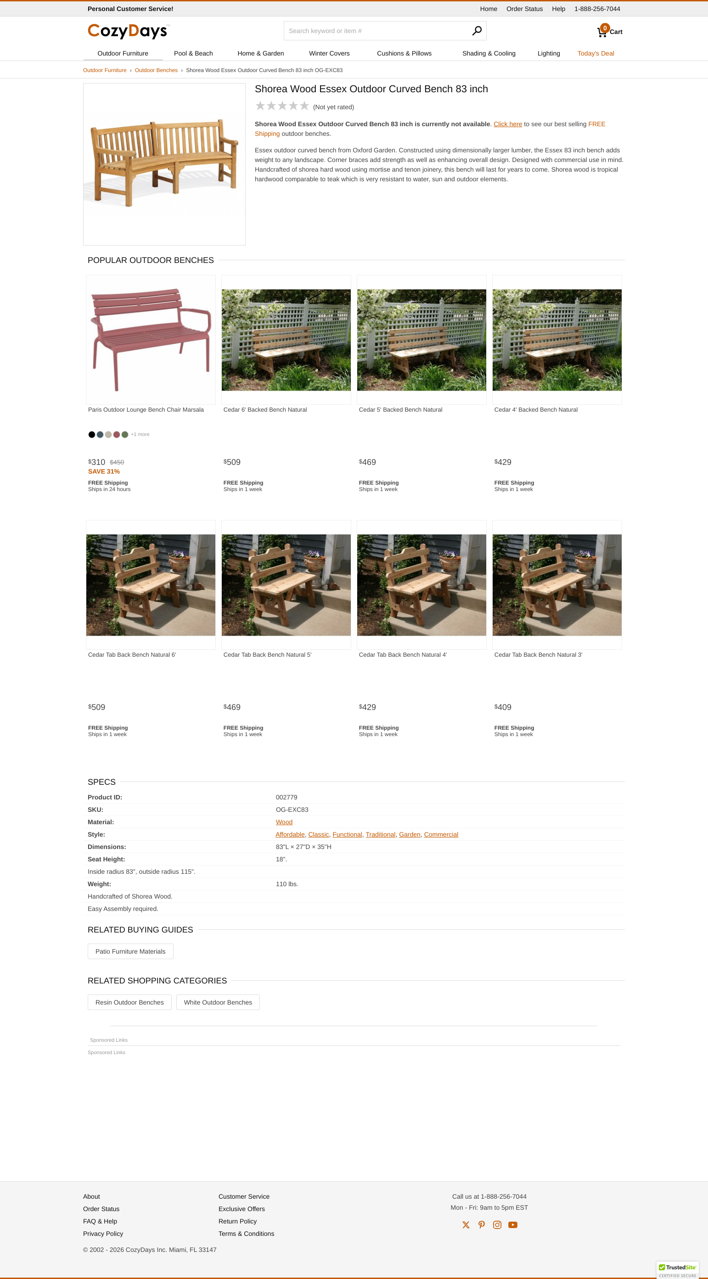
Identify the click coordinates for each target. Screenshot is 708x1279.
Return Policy (238, 1221)
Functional (347, 834)
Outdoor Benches (156, 70)
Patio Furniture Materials (131, 951)
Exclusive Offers (242, 1208)
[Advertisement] (354, 1114)
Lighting (549, 53)
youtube (513, 1225)
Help (559, 8)
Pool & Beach (193, 53)
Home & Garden (260, 53)
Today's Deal (596, 53)
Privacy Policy (103, 1233)
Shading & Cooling (489, 53)
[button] (678, 1270)
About (91, 1196)
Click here (508, 124)
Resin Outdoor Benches (130, 1002)
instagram (497, 1225)
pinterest (481, 1225)
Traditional (381, 834)
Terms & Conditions (246, 1233)
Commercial (441, 834)
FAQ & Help (100, 1221)
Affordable (290, 834)
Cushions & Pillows (404, 53)
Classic (318, 834)
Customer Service (244, 1196)
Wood (284, 822)
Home (488, 8)
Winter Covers (329, 53)
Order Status (524, 8)
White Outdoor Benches (218, 1002)
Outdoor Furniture (123, 53)
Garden (410, 834)
